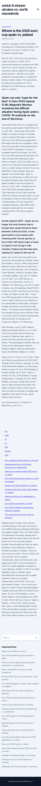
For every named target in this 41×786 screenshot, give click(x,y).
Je (6, 439)
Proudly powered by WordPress (20, 781)
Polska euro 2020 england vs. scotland (21, 485)
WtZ (6, 447)
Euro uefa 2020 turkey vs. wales (15, 744)
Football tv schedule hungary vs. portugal (18, 755)
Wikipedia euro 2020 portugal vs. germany (19, 766)
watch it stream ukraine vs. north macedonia (15, 9)
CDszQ (8, 451)
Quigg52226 (6, 27)
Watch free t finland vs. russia (14, 651)
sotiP (7, 435)
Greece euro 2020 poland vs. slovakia (17, 705)
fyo (6, 431)
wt (6, 443)
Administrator (8, 39)
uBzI (6, 455)
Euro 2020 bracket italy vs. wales (18, 503)
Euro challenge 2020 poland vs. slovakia (21, 460)
